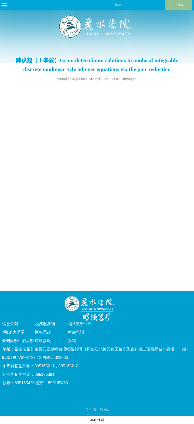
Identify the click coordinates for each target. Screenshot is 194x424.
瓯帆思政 (43, 332)
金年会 (91, 409)
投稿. (104, 409)
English (179, 5)
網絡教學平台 (80, 324)
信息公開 (10, 324)
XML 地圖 (97, 420)
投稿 (72, 341)
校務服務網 (45, 324)
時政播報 (43, 341)
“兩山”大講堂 (13, 332)
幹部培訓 (76, 332)
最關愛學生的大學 (18, 341)
